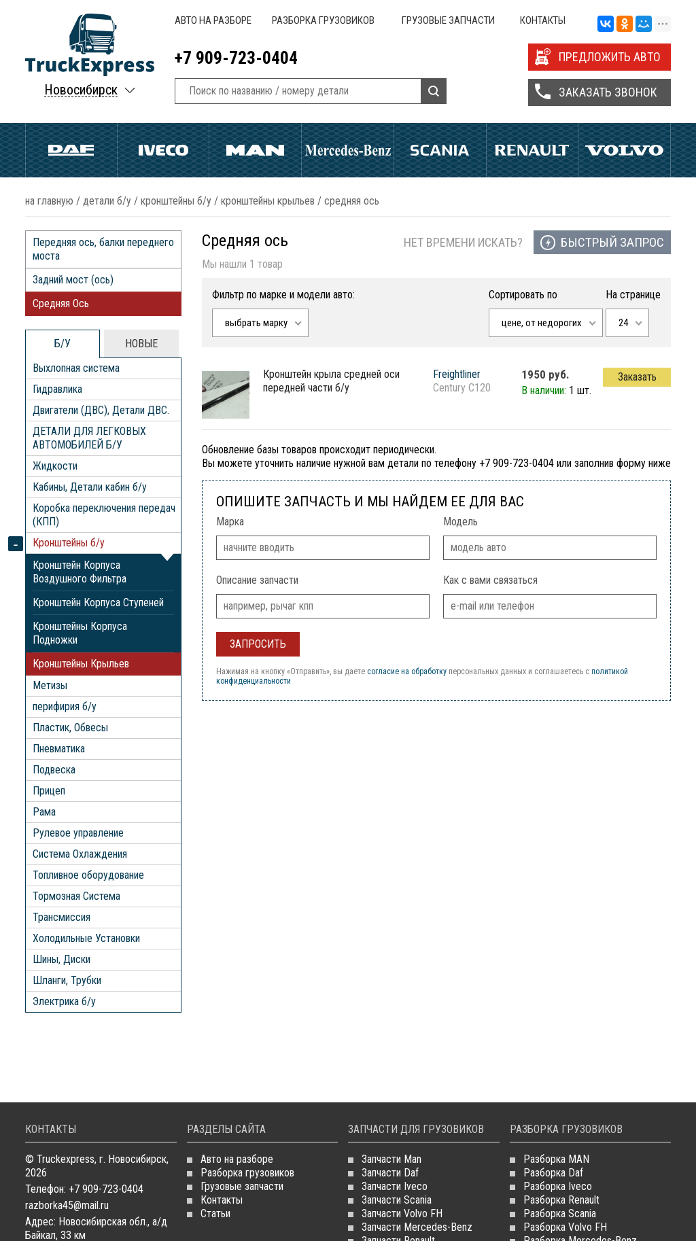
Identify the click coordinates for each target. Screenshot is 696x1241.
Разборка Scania (559, 1213)
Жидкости (55, 465)
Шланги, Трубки (67, 980)
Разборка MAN (556, 1159)
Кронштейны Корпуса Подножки (80, 633)
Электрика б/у (64, 1001)
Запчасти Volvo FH (402, 1213)
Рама (44, 811)
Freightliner (457, 374)
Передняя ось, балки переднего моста (103, 249)
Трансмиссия (61, 917)
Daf (71, 150)
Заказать (637, 376)
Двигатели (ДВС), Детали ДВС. (101, 410)
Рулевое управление (78, 832)
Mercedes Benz (348, 150)
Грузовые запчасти (448, 20)
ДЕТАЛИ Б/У (107, 200)
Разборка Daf (553, 1172)
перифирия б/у (65, 706)
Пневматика (59, 748)
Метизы (50, 685)
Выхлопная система (76, 368)
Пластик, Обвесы (70, 727)
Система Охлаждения (80, 853)
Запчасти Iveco (395, 1186)
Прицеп (49, 790)
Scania (440, 150)
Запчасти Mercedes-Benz (417, 1227)
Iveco (163, 150)
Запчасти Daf (390, 1172)
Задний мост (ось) (73, 279)
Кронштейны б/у (176, 200)
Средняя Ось (61, 303)
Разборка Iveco (557, 1186)
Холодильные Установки (86, 938)
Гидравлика (57, 389)
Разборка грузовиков (323, 20)
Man (255, 150)
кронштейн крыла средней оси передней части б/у (331, 381)
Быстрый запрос (612, 242)
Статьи (215, 1213)
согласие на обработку (407, 671)
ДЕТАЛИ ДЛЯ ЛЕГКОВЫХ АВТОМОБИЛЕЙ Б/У (89, 438)
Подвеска (54, 769)
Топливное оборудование (88, 875)
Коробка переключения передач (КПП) (104, 515)
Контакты (543, 20)
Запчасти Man (391, 1159)
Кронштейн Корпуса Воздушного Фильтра (79, 572)
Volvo (624, 150)
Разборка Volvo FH (565, 1227)
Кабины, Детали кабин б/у (90, 486)
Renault (532, 150)
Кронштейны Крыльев (268, 200)
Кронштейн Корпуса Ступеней (98, 602)
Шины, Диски (61, 959)
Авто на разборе (213, 20)
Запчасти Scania (397, 1199)
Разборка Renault (561, 1199)
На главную (49, 200)
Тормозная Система (76, 896)
